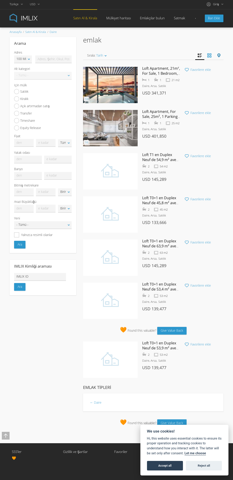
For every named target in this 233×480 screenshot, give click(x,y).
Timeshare (24, 120)
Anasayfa (16, 32)
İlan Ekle (214, 18)
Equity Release (27, 127)
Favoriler (120, 451)
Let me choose (195, 453)
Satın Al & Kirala (85, 18)
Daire (53, 32)
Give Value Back (172, 330)
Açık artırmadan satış (32, 106)
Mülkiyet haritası (118, 18)
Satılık (21, 91)
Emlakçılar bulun (152, 18)
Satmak (179, 18)
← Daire (95, 402)
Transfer (23, 113)
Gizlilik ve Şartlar (75, 451)
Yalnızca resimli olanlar (33, 234)
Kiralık (21, 98)
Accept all (165, 465)
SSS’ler (17, 451)
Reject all (204, 465)
